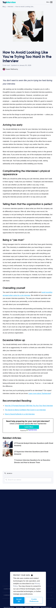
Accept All (18, 600)
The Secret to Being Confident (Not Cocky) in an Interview (25, 410)
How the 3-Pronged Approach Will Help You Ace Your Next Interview (29, 405)
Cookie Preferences (34, 600)
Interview (10, 6)
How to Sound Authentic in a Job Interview (20, 414)
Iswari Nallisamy (10, 69)
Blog (4, 6)
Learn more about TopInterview (39, 393)
